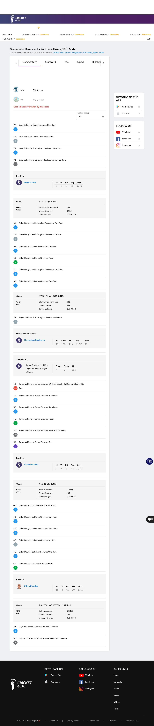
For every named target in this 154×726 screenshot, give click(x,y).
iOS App (122, 113)
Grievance (112, 720)
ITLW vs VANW (107, 34)
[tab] (29, 62)
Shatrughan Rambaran (34, 340)
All (149, 39)
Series (65, 28)
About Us (54, 720)
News (103, 28)
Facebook (123, 138)
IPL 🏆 (37, 28)
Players (90, 28)
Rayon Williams (31, 464)
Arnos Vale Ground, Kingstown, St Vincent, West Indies (78, 52)
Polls (142, 28)
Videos (116, 28)
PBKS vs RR (14, 39)
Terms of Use (93, 720)
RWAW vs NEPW (36, 34)
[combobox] (91, 116)
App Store (52, 681)
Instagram (123, 145)
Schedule (51, 28)
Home (24, 28)
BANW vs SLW (72, 34)
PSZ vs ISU (140, 34)
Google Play (52, 675)
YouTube (123, 132)
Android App (124, 107)
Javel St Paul (30, 182)
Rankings (130, 28)
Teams (77, 28)
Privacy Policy (72, 720)
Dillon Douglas (31, 586)
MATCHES (7, 34)
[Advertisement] (77, 6)
